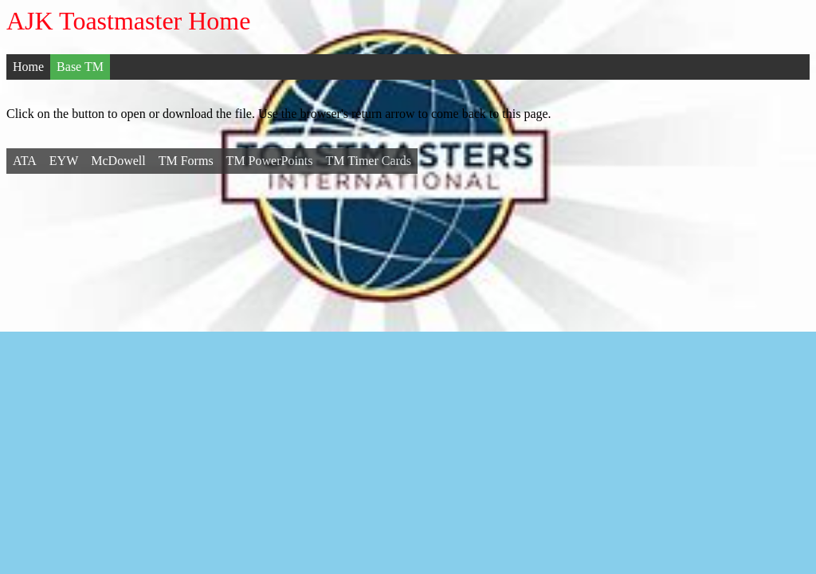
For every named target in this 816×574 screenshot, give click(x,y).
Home (28, 66)
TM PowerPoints (269, 160)
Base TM (80, 66)
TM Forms (186, 160)
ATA (25, 160)
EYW (63, 160)
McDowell (118, 160)
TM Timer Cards (369, 160)
